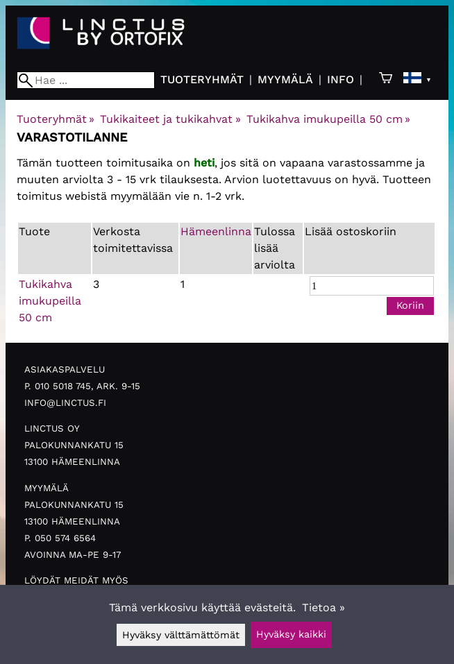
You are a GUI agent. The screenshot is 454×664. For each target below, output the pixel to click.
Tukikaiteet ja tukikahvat (170, 119)
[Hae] (86, 80)
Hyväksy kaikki (291, 634)
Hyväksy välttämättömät (180, 634)
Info (340, 79)
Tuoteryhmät (202, 79)
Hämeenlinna (215, 231)
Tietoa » (323, 607)
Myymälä (285, 79)
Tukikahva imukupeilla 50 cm (328, 119)
